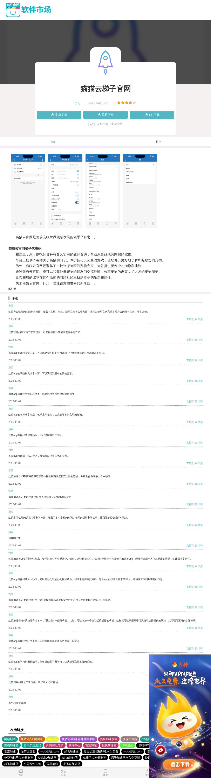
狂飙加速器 (109, 745)
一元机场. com (49, 751)
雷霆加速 (91, 745)
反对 (197, 319)
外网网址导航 (54, 745)
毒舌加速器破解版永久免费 (101, 751)
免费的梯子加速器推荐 (18, 757)
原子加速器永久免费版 (125, 757)
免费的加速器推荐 (94, 757)
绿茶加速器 (28, 751)
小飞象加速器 (71, 763)
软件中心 (74, 745)
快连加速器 (130, 739)
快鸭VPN (144, 745)
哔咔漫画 (127, 745)
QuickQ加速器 (47, 757)
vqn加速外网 (70, 757)
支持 (188, 319)
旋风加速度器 (108, 739)
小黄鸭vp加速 (32, 763)
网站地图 (10, 739)
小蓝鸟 (52, 739)
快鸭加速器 (11, 745)
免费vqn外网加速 (32, 739)
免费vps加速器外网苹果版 (78, 739)
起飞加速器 (71, 751)
